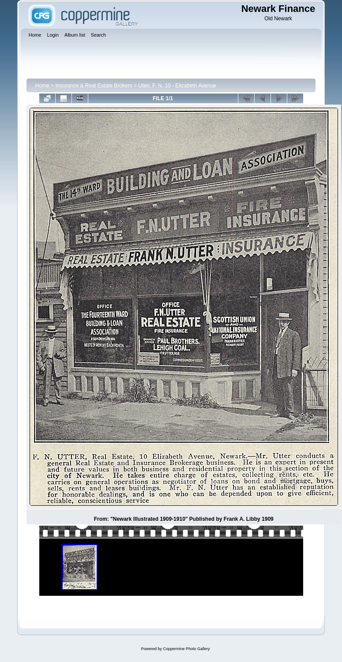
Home (42, 86)
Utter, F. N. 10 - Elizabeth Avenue (177, 86)
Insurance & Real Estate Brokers (93, 86)
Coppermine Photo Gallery (186, 649)
